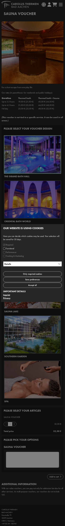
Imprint (6, 295)
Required (9, 244)
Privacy (6, 298)
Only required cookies (32, 274)
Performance (11, 252)
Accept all (32, 285)
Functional (10, 248)
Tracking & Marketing (15, 256)
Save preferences (32, 279)
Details (7, 264)
